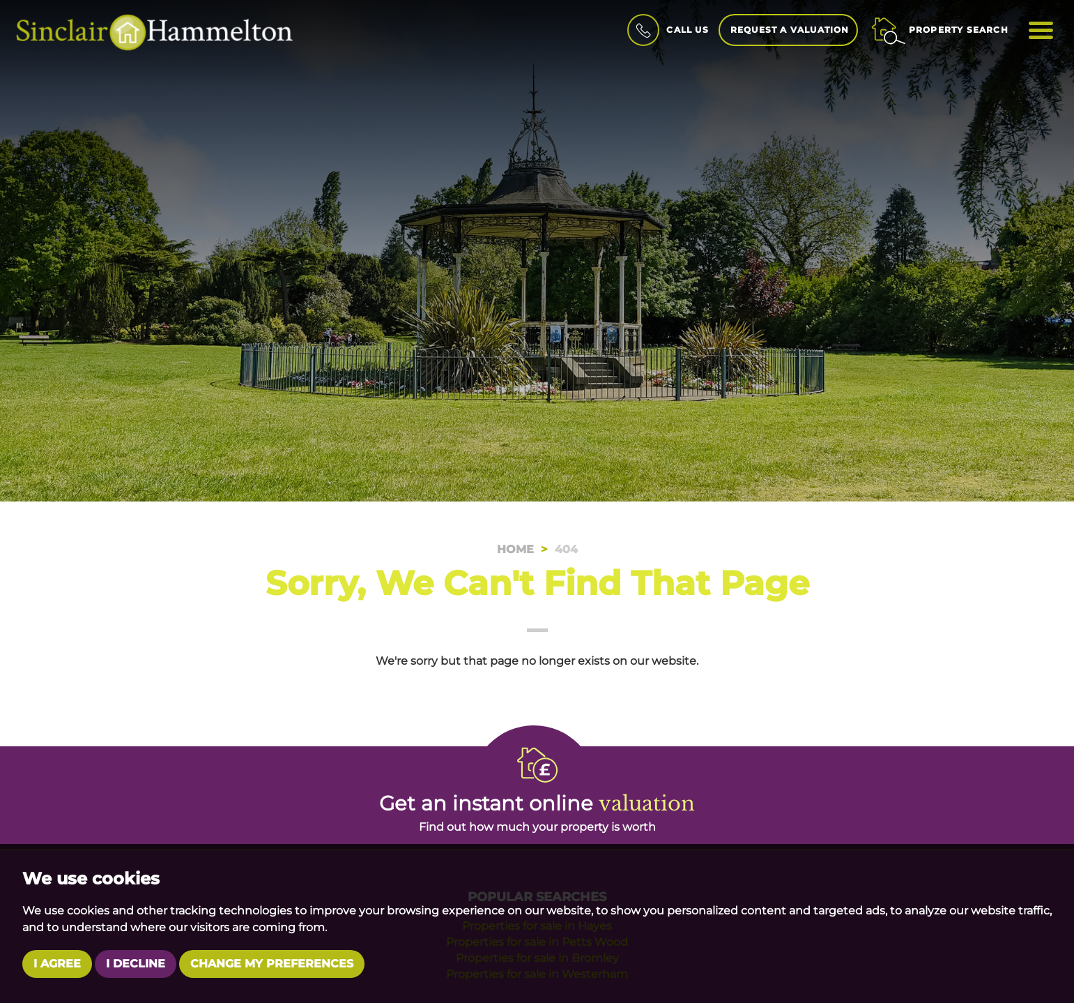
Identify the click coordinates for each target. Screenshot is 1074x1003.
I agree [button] (57, 963)
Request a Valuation (790, 29)
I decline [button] (135, 963)
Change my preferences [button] (271, 963)
